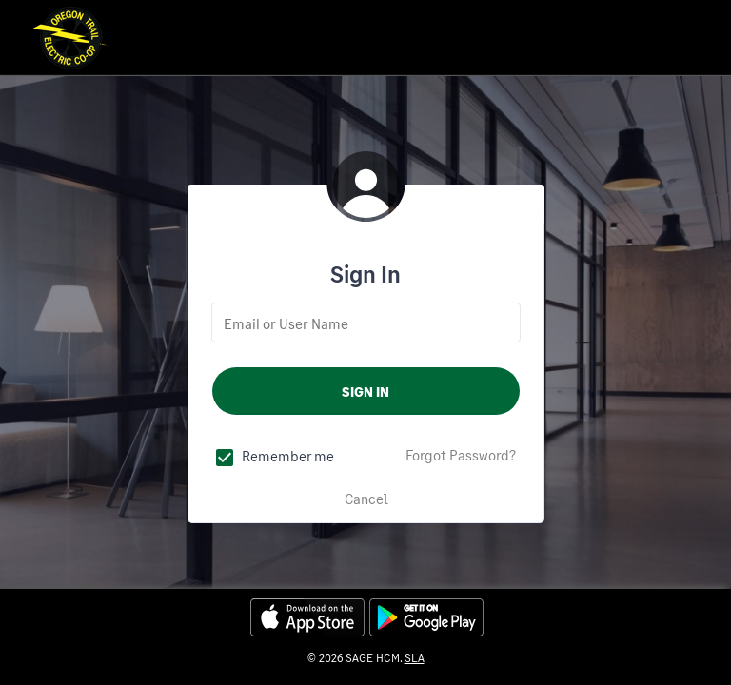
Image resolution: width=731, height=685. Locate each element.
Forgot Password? (460, 454)
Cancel (366, 498)
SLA (415, 658)
